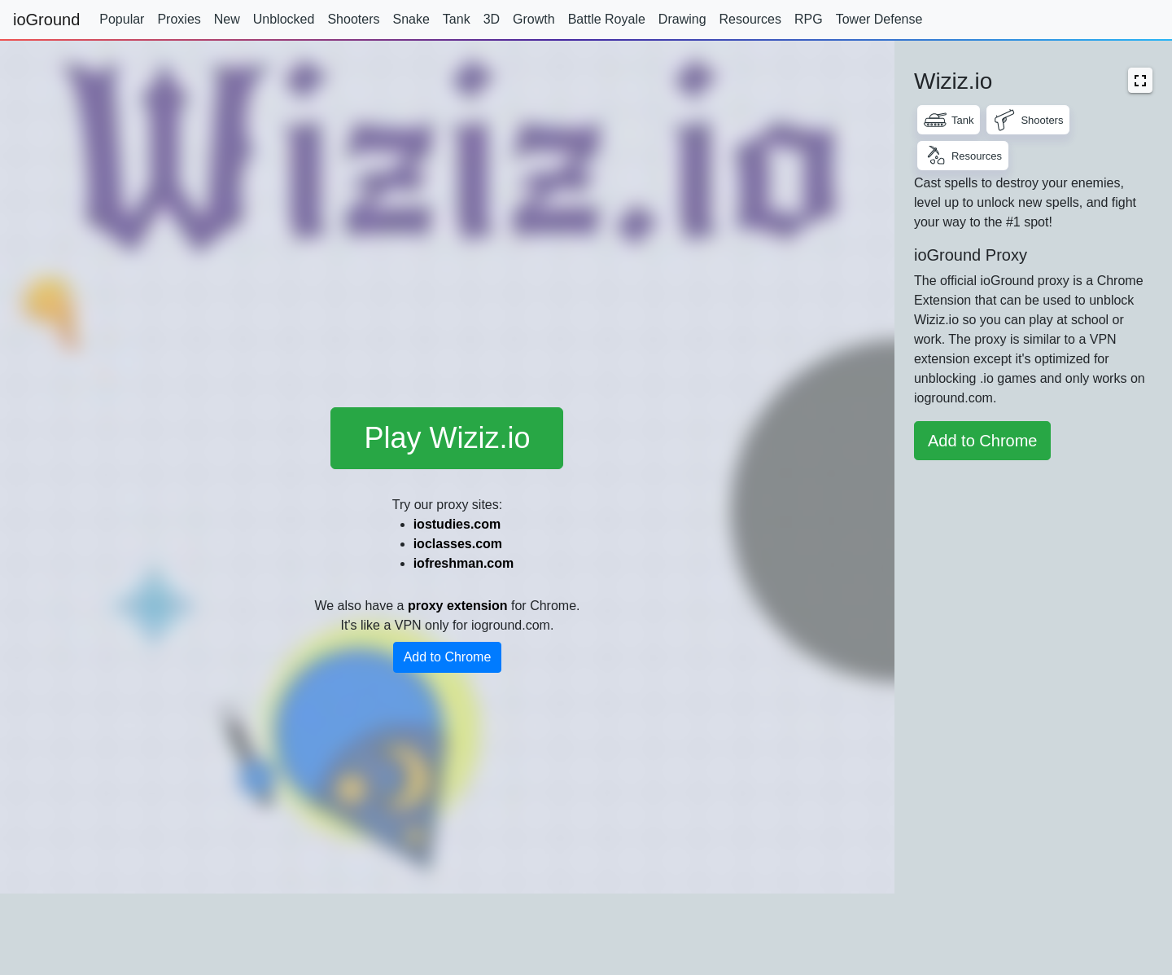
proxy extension (458, 606)
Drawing (682, 19)
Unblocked (284, 19)
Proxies (178, 19)
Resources (750, 19)
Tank (456, 19)
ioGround (46, 20)
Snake (410, 19)
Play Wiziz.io (447, 438)
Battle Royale (606, 19)
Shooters (353, 19)
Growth (534, 19)
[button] (1140, 80)
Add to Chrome (448, 657)
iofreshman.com (463, 563)
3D (491, 19)
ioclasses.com (457, 544)
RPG (808, 19)
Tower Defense (879, 19)
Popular (121, 19)
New (227, 19)
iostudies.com (457, 524)
